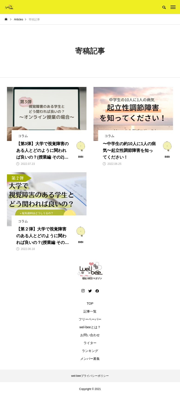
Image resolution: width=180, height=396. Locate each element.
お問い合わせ (90, 335)
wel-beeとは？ (89, 327)
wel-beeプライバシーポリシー (90, 375)
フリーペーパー (90, 319)
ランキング (90, 350)
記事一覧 (90, 311)
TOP (90, 303)
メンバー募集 (90, 358)
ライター (90, 343)
